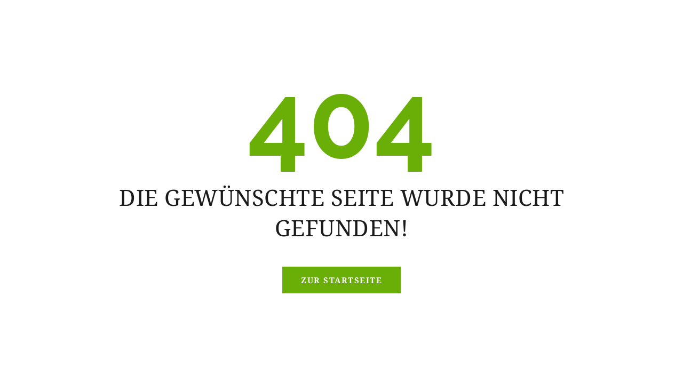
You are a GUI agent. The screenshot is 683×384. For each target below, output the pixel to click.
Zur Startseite (341, 280)
